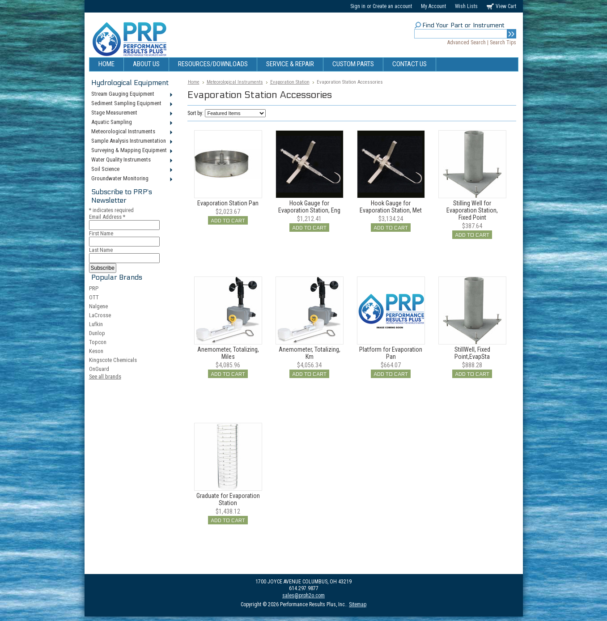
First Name (101, 233)
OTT (94, 297)
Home (194, 82)
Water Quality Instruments (131, 160)
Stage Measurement (131, 113)
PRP (93, 288)
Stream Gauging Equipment (131, 94)
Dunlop (97, 333)
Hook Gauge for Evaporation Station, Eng (309, 207)
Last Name (101, 250)
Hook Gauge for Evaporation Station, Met (391, 207)
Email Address (107, 216)
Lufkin (96, 324)
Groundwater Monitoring (131, 179)
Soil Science (131, 170)
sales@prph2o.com (303, 595)
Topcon (97, 342)
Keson (96, 351)
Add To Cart (228, 220)
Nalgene (98, 306)
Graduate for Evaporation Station (228, 499)
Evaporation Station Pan (228, 203)
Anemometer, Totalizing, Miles (228, 353)
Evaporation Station (290, 82)
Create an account (392, 6)
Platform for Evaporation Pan (390, 353)
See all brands (105, 376)
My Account (433, 6)
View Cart (506, 6)
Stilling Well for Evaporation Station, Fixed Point (472, 210)
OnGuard (99, 369)
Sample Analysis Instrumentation (131, 141)
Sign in (357, 6)
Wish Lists (466, 6)
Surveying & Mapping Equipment (131, 151)
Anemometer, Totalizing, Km (309, 353)
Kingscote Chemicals (113, 360)
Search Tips (503, 42)
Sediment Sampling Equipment (131, 104)
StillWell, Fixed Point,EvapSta (472, 353)
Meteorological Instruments (131, 132)
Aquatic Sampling (131, 123)
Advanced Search (466, 42)
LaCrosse (100, 315)
